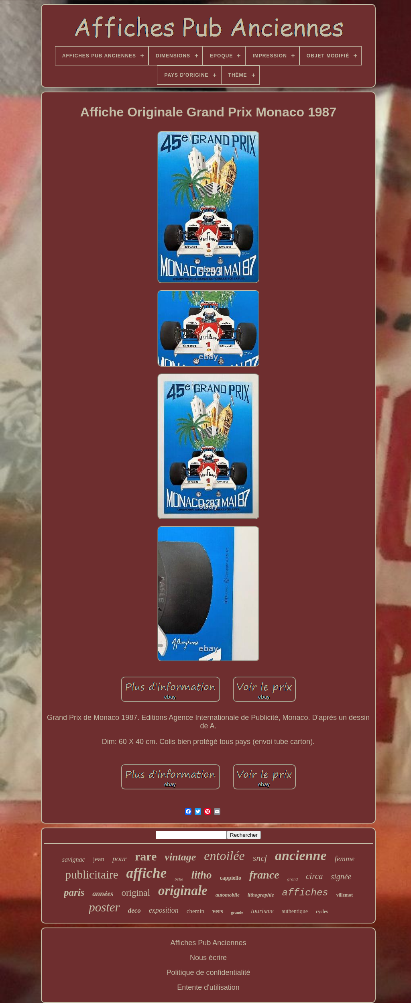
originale (183, 890)
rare (146, 856)
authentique (295, 911)
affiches (305, 892)
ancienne (300, 855)
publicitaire (91, 874)
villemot (344, 895)
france (264, 874)
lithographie (261, 895)
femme (345, 858)
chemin (195, 911)
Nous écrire (208, 958)
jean (98, 859)
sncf (260, 858)
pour (119, 858)
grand (292, 879)
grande (237, 912)
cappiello (230, 878)
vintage (180, 857)
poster (104, 907)
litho (201, 875)
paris (74, 892)
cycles (322, 911)
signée (341, 876)
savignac (73, 859)
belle (179, 879)
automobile (228, 895)
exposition (164, 910)
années (102, 894)
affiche (146, 873)
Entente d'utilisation (208, 987)
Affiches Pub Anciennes (208, 943)
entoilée (224, 855)
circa (314, 876)
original (135, 893)
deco (134, 910)
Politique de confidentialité (208, 972)
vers (217, 911)
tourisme (262, 910)
